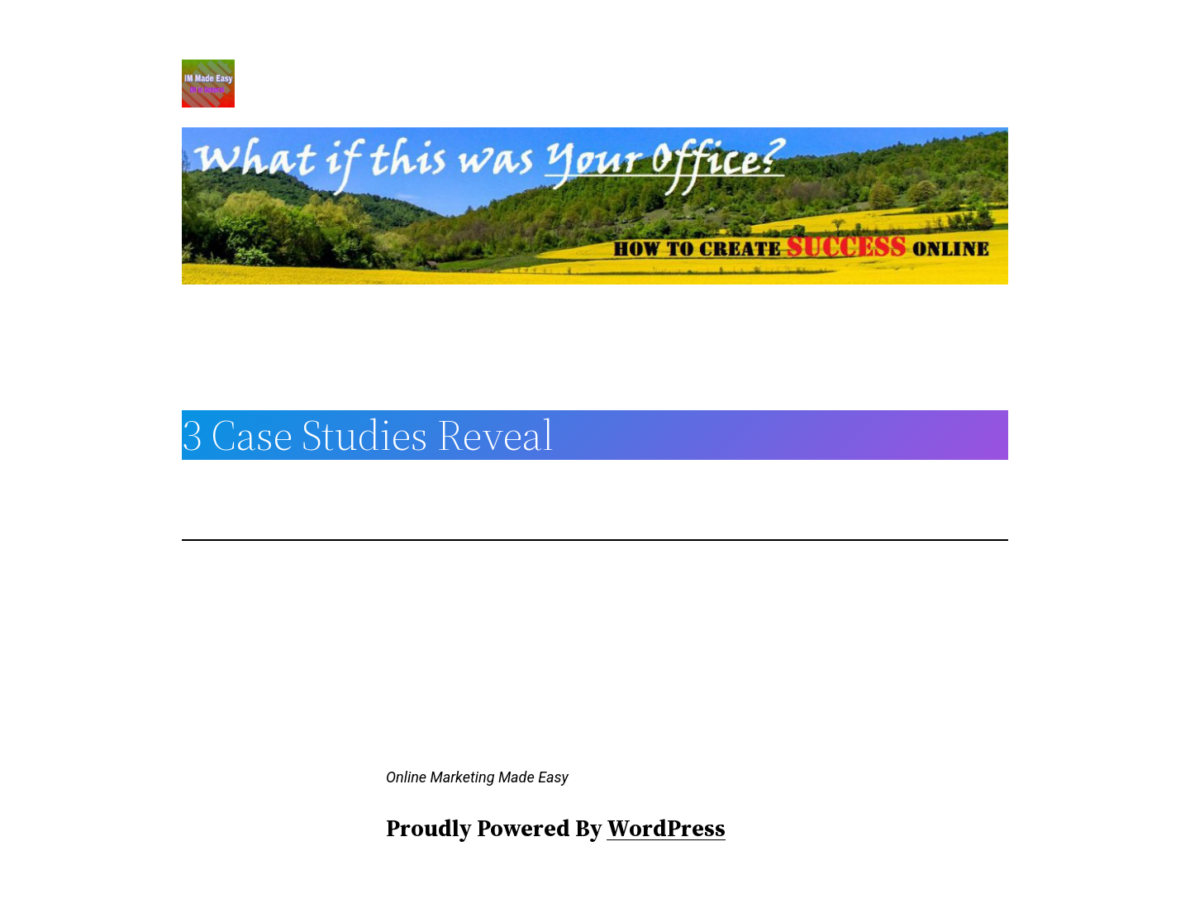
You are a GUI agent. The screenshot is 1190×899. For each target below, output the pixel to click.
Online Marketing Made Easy (477, 777)
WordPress (666, 828)
